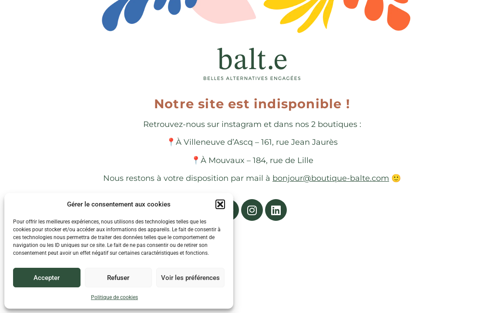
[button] (220, 204)
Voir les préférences (190, 278)
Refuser (118, 278)
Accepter (47, 278)
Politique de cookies (114, 297)
